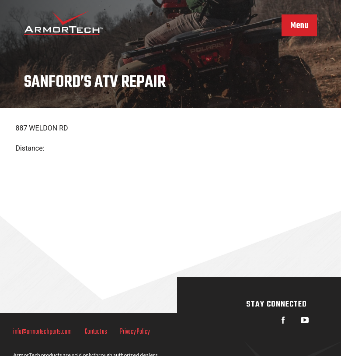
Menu (299, 25)
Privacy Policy (135, 332)
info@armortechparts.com (42, 332)
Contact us (96, 332)
